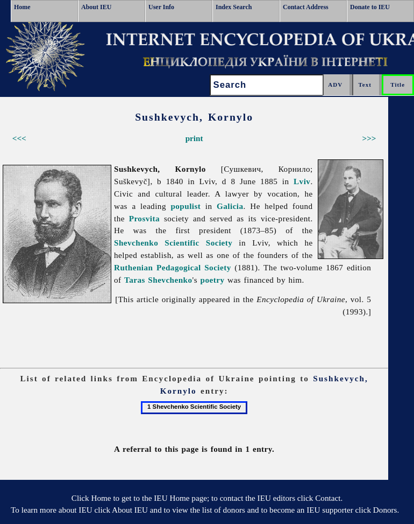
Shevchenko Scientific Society (173, 242)
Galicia (230, 206)
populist (185, 206)
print (194, 138)
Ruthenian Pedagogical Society (172, 267)
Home (22, 7)
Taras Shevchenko (158, 279)
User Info (161, 7)
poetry (213, 279)
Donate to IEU (370, 7)
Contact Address (306, 7)
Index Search (234, 7)
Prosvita (144, 218)
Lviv (302, 181)
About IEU (96, 7)
